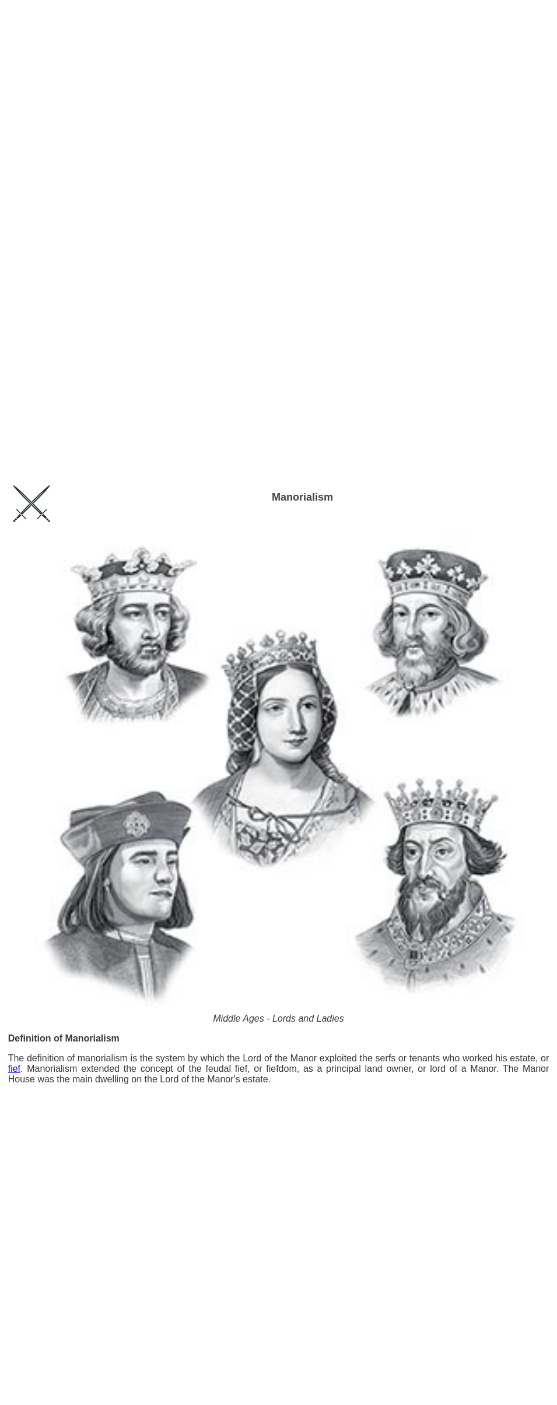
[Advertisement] (278, 34)
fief (14, 1069)
